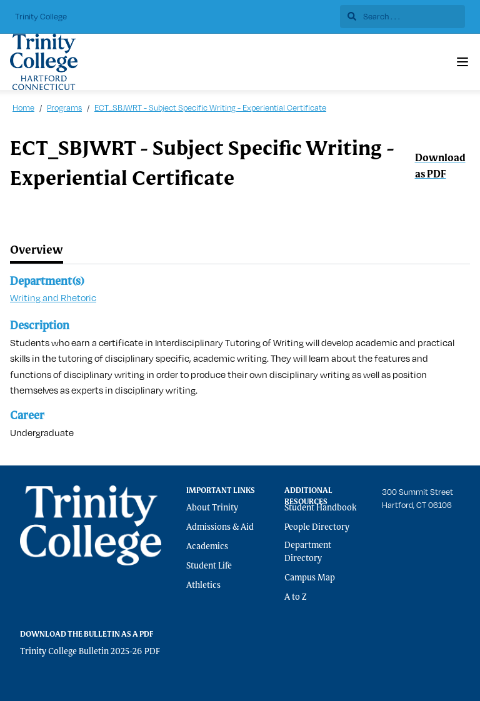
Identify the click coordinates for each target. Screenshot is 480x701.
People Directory (316, 527)
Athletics (203, 585)
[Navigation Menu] (462, 61)
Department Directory (307, 552)
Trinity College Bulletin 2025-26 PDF (90, 651)
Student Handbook (320, 508)
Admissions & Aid (220, 527)
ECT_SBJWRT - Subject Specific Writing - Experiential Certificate (210, 107)
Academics (207, 546)
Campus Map (309, 578)
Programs (64, 107)
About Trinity (212, 508)
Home (23, 107)
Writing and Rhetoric (53, 297)
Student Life (209, 566)
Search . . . (374, 16)
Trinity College (41, 16)
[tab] (36, 250)
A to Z (295, 597)
